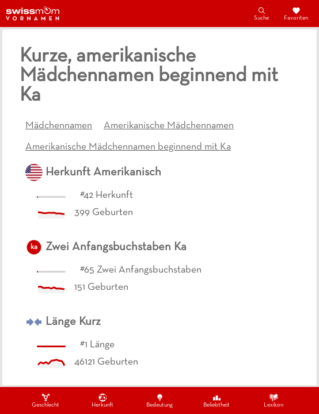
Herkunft (102, 400)
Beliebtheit (216, 400)
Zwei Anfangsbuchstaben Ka (116, 247)
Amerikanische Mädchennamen (169, 126)
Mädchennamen (58, 126)
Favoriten (296, 13)
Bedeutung (159, 400)
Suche (261, 13)
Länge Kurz (73, 322)
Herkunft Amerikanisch (103, 172)
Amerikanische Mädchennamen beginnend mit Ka (128, 147)
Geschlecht (45, 400)
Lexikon (273, 400)
